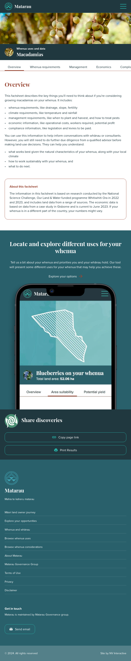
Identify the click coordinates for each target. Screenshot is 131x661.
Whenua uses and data (31, 49)
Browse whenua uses (18, 538)
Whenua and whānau (17, 530)
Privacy (9, 582)
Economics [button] (103, 67)
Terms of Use (13, 573)
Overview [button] (14, 67)
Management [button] (78, 67)
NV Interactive (117, 653)
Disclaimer (11, 590)
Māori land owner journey (20, 512)
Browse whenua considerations (24, 547)
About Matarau (13, 556)
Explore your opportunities (21, 521)
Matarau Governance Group (21, 564)
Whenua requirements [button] (45, 67)
